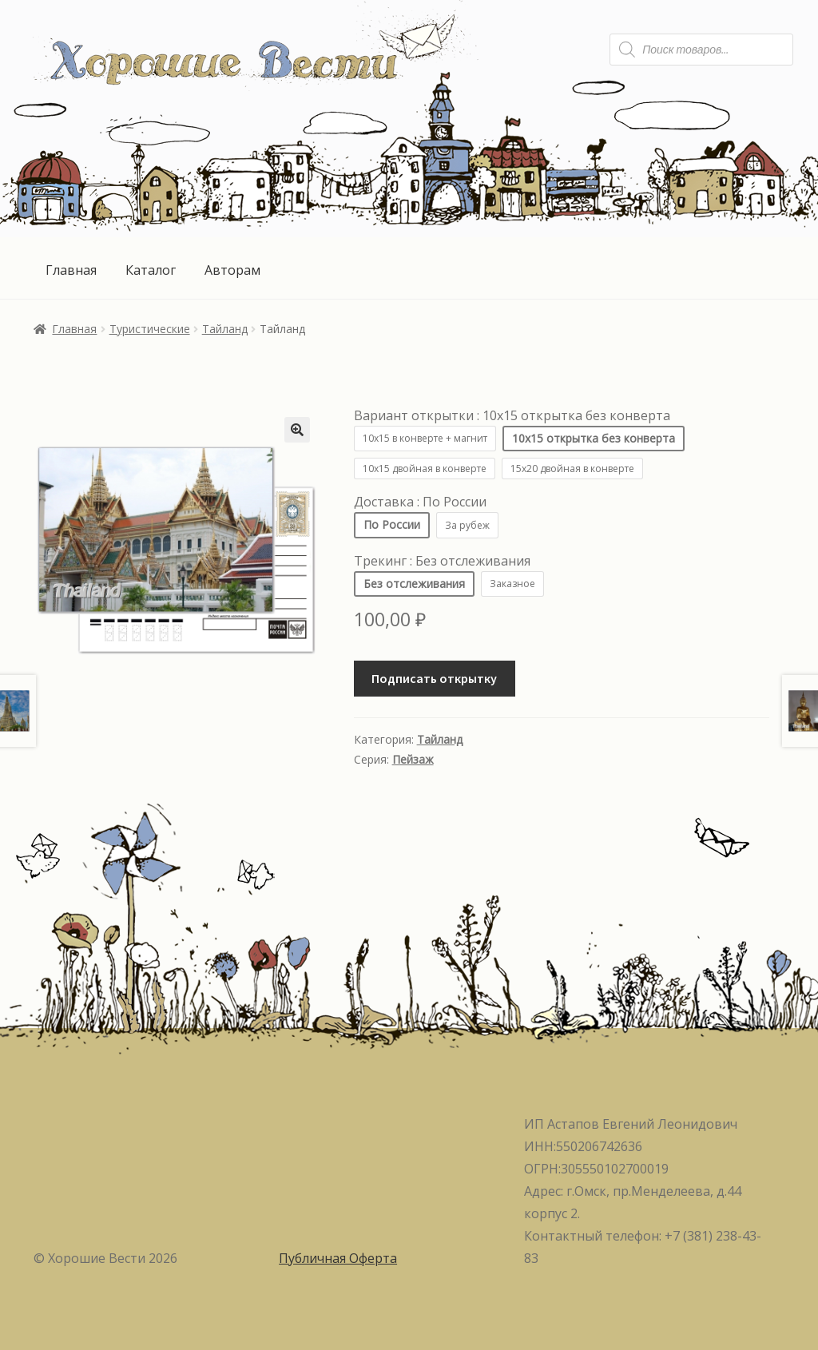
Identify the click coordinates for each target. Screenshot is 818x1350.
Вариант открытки (512, 415)
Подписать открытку (434, 678)
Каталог (150, 270)
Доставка (420, 501)
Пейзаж (413, 759)
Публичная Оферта (338, 1258)
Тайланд (225, 328)
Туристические (149, 328)
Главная (71, 270)
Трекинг (442, 561)
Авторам (232, 270)
